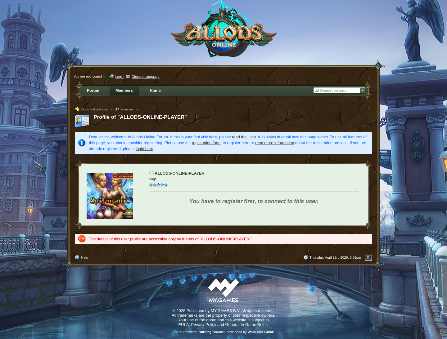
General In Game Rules (246, 324)
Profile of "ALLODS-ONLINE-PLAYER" (140, 117)
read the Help (244, 137)
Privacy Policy (203, 324)
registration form (206, 143)
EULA (183, 324)
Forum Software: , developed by (223, 332)
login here (144, 148)
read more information (274, 143)
